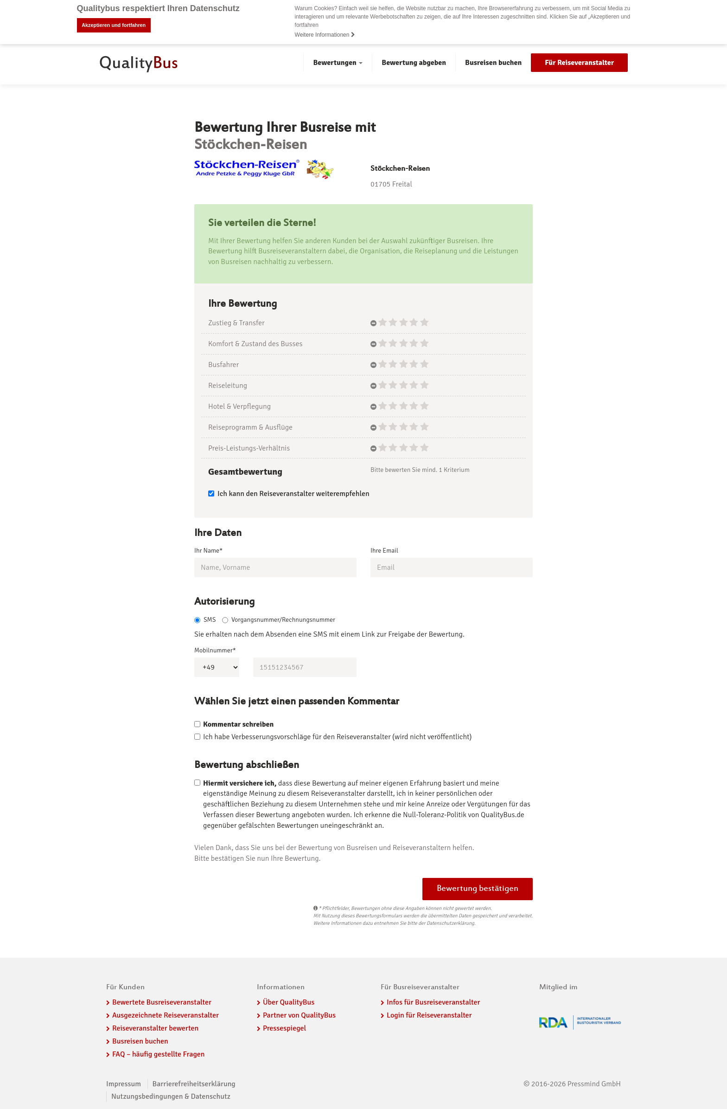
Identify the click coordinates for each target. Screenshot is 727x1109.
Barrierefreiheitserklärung (194, 1084)
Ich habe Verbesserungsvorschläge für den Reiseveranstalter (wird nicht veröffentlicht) (337, 736)
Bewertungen (338, 62)
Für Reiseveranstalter (579, 62)
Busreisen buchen (493, 62)
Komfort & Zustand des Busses (255, 343)
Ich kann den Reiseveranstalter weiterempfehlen (289, 493)
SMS (205, 620)
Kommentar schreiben (238, 724)
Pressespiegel (284, 1028)
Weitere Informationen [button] (325, 35)
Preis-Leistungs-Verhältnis (249, 447)
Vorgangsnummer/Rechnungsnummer (278, 620)
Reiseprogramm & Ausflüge (250, 427)
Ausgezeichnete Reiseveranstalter (165, 1015)
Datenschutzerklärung (450, 923)
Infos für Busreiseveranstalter (433, 1002)
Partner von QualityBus (299, 1015)
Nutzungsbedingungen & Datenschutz (170, 1096)
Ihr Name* (208, 550)
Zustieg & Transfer (236, 323)
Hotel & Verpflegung (239, 406)
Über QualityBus (288, 1002)
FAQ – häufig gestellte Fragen (158, 1054)
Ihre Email (384, 550)
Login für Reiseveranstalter (429, 1015)
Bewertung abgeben (414, 62)
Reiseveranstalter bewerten (155, 1028)
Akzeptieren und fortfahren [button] (114, 25)
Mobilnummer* (215, 650)
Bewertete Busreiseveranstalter (161, 1002)
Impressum (123, 1084)
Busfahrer (223, 364)
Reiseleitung (227, 385)
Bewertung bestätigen (477, 889)
